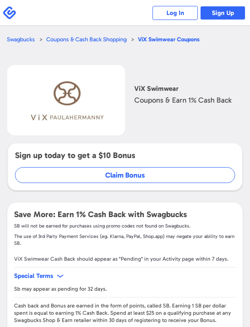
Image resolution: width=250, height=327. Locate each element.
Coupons (169, 39)
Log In (175, 13)
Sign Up (223, 13)
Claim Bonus (125, 175)
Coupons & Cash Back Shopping (86, 39)
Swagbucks (21, 39)
